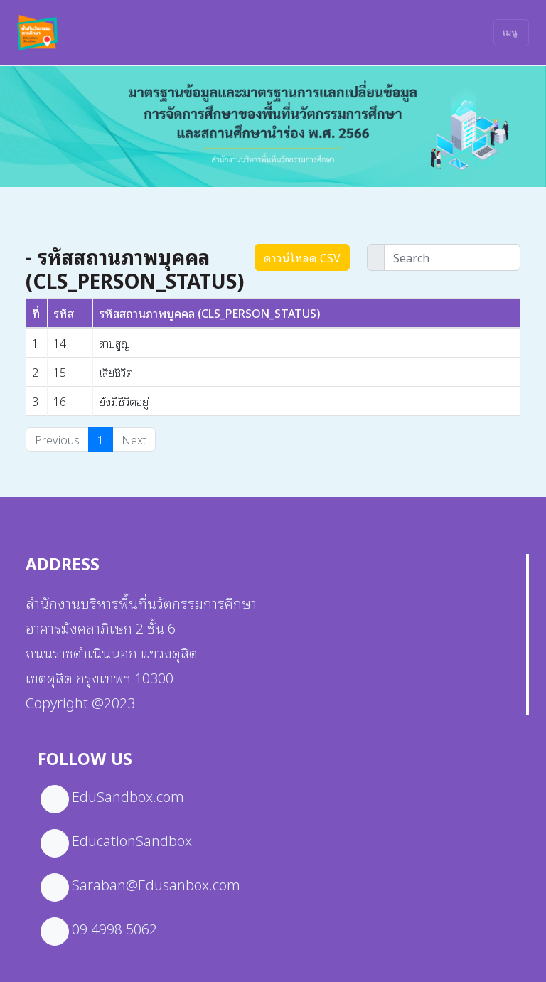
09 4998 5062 (114, 928)
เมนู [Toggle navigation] (510, 32)
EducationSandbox (132, 839)
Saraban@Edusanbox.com (156, 884)
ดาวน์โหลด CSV (302, 257)
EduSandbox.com (128, 795)
